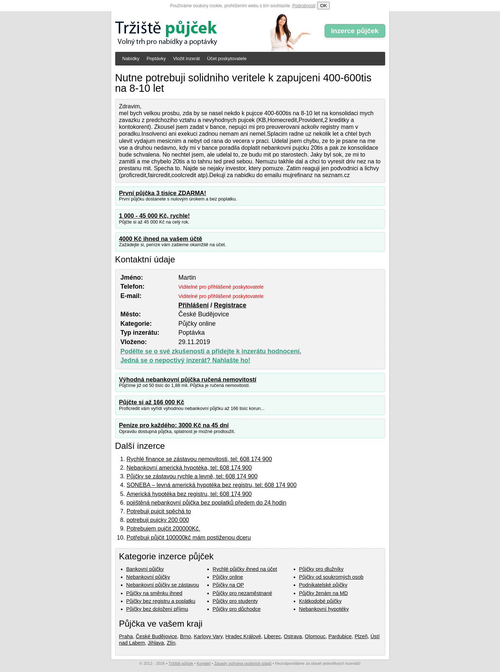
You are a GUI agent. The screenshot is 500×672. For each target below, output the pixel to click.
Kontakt (204, 663)
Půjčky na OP (228, 585)
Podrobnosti (303, 5)
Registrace (230, 305)
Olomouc (315, 636)
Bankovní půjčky (145, 569)
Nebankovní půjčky (148, 577)
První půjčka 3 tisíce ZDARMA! (162, 193)
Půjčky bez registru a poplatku (160, 601)
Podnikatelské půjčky (323, 585)
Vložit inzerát (186, 58)
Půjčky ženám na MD (323, 593)
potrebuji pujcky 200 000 (158, 520)
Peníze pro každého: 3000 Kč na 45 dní (174, 425)
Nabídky (131, 58)
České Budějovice (156, 636)
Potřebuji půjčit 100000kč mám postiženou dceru (189, 538)
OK (323, 5)
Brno (185, 636)
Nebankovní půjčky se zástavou (162, 585)
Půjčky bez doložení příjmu (157, 609)
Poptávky (156, 58)
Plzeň (361, 636)
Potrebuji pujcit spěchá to (159, 511)
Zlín (171, 643)
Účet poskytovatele (227, 58)
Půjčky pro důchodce (237, 609)
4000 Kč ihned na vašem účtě (160, 238)
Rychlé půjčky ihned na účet (245, 569)
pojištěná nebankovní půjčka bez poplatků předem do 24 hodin (207, 503)
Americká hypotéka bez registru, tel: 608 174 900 (189, 494)
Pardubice (340, 636)
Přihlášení (193, 305)
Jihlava (156, 643)
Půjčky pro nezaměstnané (242, 593)
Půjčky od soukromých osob (331, 577)
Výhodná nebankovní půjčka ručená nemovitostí (188, 379)
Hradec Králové (243, 636)
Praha (126, 636)
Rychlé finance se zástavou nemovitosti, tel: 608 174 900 (199, 459)
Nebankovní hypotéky (324, 609)
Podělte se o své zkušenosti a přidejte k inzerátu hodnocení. (211, 351)
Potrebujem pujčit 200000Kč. (164, 529)
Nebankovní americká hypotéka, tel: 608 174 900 (189, 468)
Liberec (272, 636)
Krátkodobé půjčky (320, 601)
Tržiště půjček (180, 663)
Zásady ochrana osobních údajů (242, 663)
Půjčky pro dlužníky (321, 569)
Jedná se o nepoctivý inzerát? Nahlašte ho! (186, 360)
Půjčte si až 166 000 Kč (151, 402)
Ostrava (293, 636)
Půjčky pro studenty (235, 601)
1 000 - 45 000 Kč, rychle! (154, 215)
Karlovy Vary (208, 636)
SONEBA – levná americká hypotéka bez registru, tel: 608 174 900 (212, 485)
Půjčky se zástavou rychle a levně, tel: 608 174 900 (192, 476)
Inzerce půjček (354, 31)
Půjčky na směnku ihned (154, 593)
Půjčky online (228, 577)
